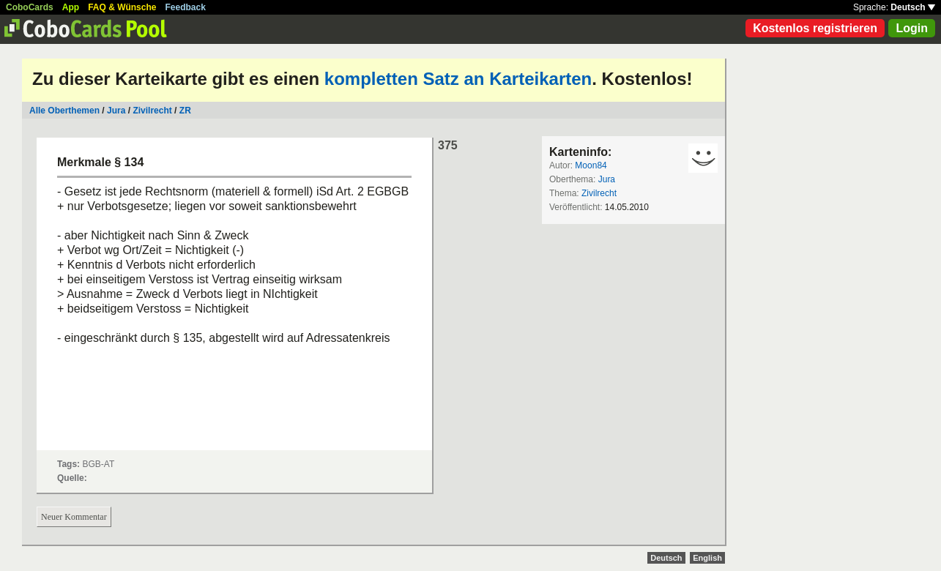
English (707, 557)
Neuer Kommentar (74, 517)
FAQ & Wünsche (122, 7)
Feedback (185, 7)
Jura (116, 110)
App (70, 7)
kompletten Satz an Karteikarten (458, 79)
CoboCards (29, 7)
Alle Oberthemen (64, 110)
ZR (185, 110)
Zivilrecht (152, 110)
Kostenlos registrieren (815, 28)
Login (912, 28)
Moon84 (590, 165)
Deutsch (912, 7)
